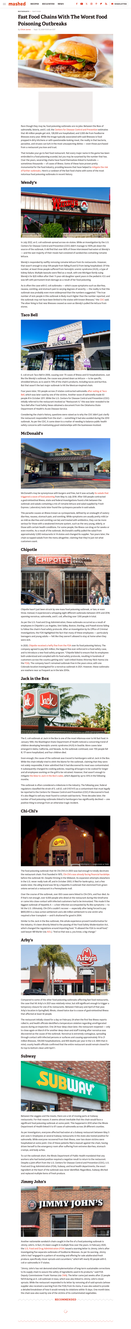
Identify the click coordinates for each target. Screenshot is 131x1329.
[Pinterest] (96, 4)
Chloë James (25, 29)
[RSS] (106, 4)
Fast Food (36, 11)
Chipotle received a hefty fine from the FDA (50, 645)
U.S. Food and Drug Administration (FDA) (45, 1248)
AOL (49, 931)
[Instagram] (91, 4)
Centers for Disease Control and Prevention (76, 129)
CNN (64, 1275)
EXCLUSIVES (48, 4)
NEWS (61, 4)
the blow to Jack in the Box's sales (46, 775)
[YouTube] (81, 4)
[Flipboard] (101, 4)
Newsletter (119, 4)
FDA (27, 663)
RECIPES (35, 4)
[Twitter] (86, 4)
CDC (102, 299)
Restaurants (23, 11)
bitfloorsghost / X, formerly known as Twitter (95, 864)
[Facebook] (76, 4)
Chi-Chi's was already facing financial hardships (86, 874)
